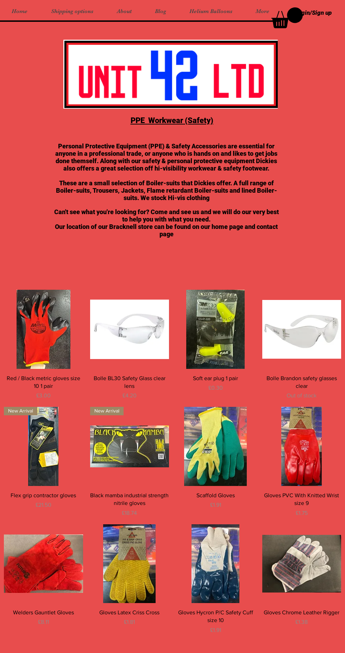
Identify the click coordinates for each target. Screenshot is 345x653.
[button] (287, 17)
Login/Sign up (313, 12)
